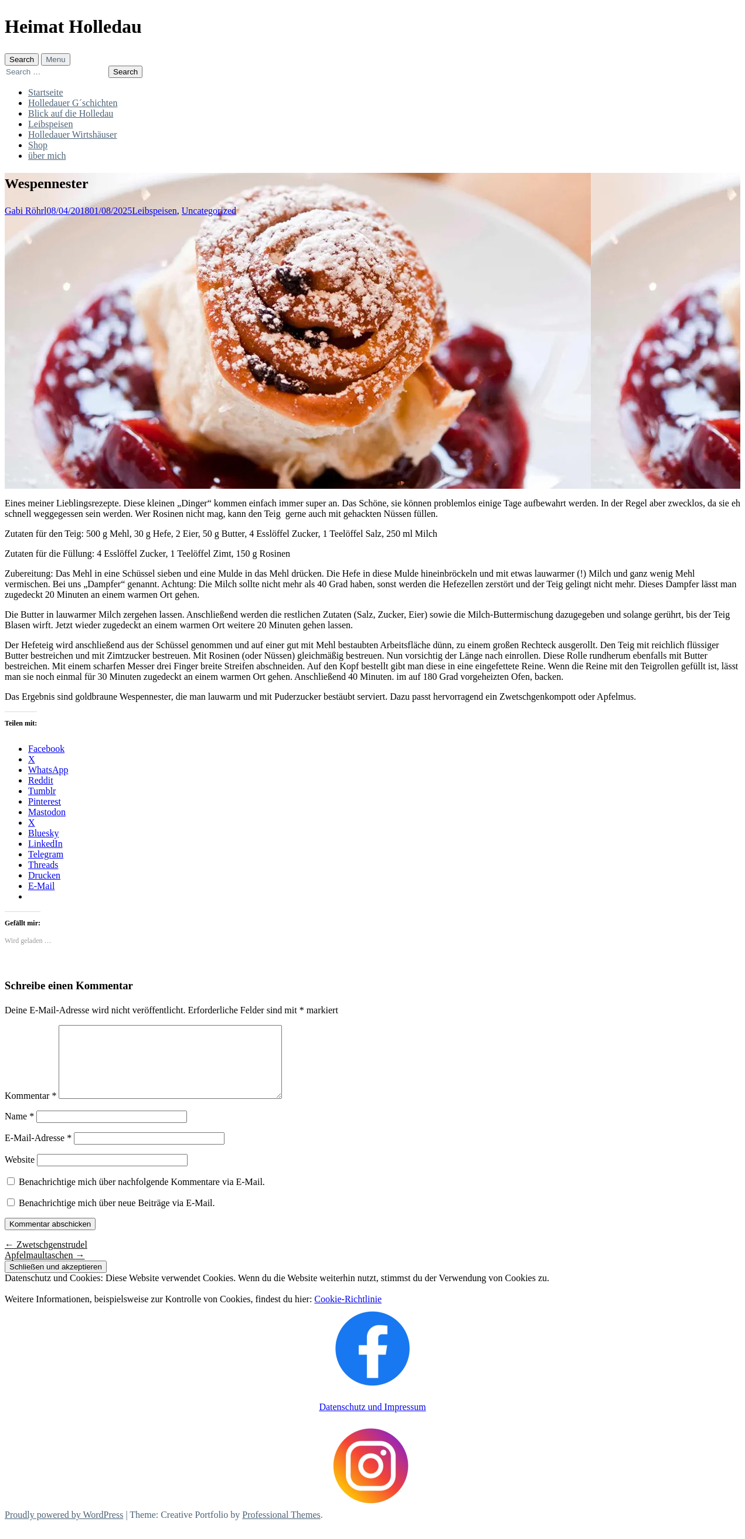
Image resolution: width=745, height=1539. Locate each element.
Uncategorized (209, 211)
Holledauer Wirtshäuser (72, 134)
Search (21, 59)
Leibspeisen (50, 124)
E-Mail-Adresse (38, 1152)
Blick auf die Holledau (70, 113)
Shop (37, 145)
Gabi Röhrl (26, 211)
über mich (47, 156)
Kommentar (30, 1110)
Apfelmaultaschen (44, 1269)
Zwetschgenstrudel (46, 1259)
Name (19, 1130)
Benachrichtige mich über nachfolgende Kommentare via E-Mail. (142, 1196)
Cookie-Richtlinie (348, 1313)
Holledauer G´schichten (72, 103)
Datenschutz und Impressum (372, 1421)
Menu (55, 59)
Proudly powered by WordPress (64, 1529)
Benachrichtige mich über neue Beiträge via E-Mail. (117, 1217)
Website (20, 1174)
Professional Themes (281, 1529)
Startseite (45, 92)
